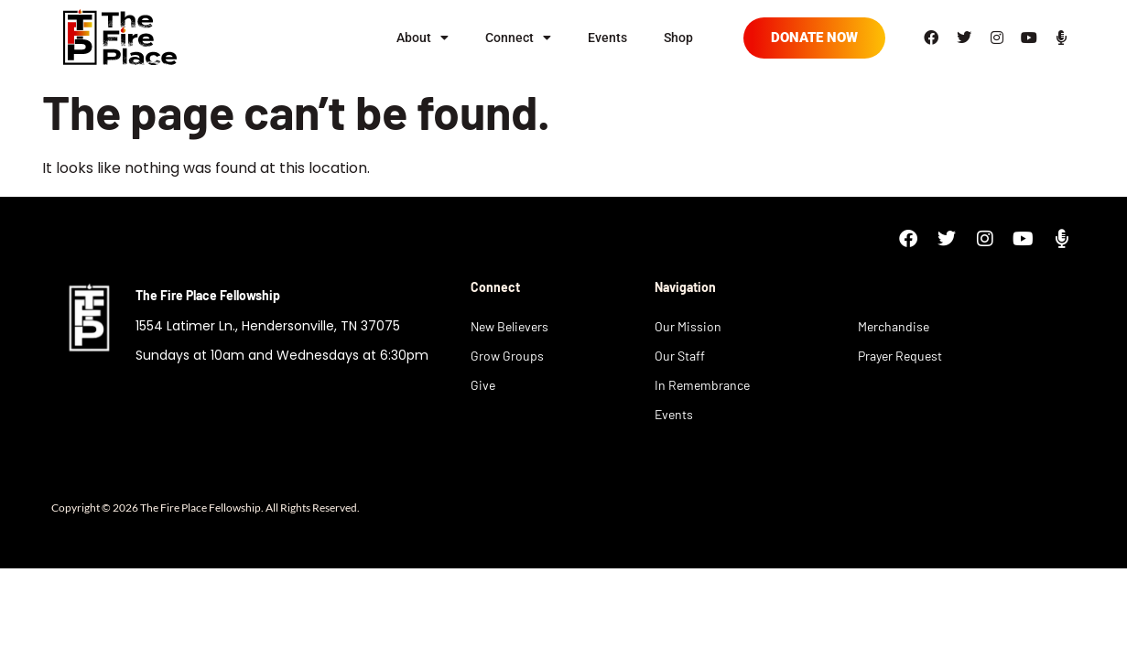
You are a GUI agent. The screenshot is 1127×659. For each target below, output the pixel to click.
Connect (518, 37)
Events (607, 37)
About (422, 37)
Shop (678, 37)
